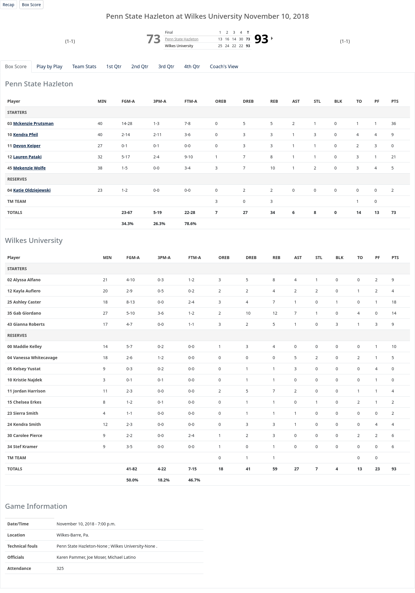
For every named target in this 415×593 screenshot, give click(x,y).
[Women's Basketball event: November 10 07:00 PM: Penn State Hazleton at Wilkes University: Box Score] (31, 4)
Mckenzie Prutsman (33, 123)
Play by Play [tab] (49, 66)
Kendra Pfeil (25, 134)
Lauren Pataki (27, 157)
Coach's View (224, 66)
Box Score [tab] (16, 66)
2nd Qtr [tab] (139, 66)
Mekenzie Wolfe (29, 168)
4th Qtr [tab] (192, 66)
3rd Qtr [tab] (166, 66)
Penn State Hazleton (181, 39)
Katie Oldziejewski (32, 190)
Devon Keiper (26, 145)
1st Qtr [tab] (114, 66)
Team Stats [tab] (84, 66)
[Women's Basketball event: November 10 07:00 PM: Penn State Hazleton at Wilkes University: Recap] (8, 4)
